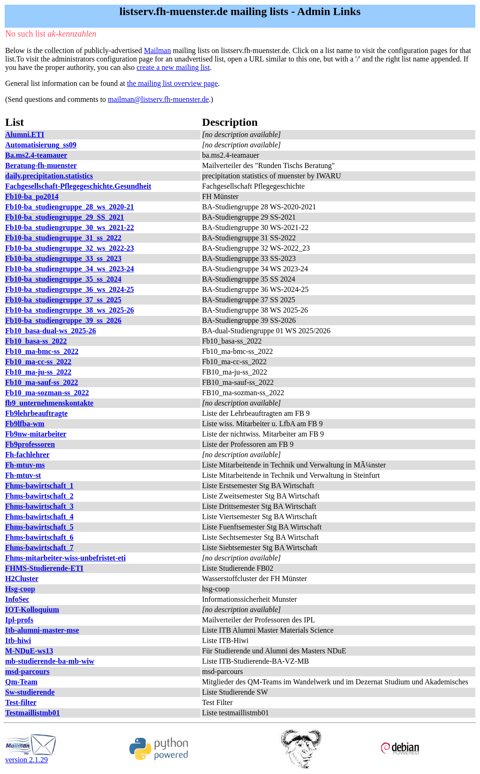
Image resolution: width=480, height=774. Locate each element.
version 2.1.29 (31, 756)
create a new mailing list (173, 67)
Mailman (157, 50)
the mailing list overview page (172, 83)
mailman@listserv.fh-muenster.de (158, 99)
